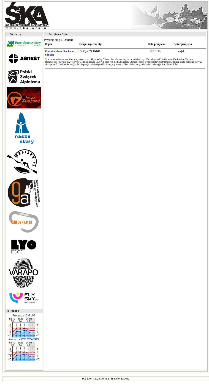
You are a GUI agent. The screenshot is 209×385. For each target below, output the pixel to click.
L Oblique (83, 51)
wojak (181, 51)
